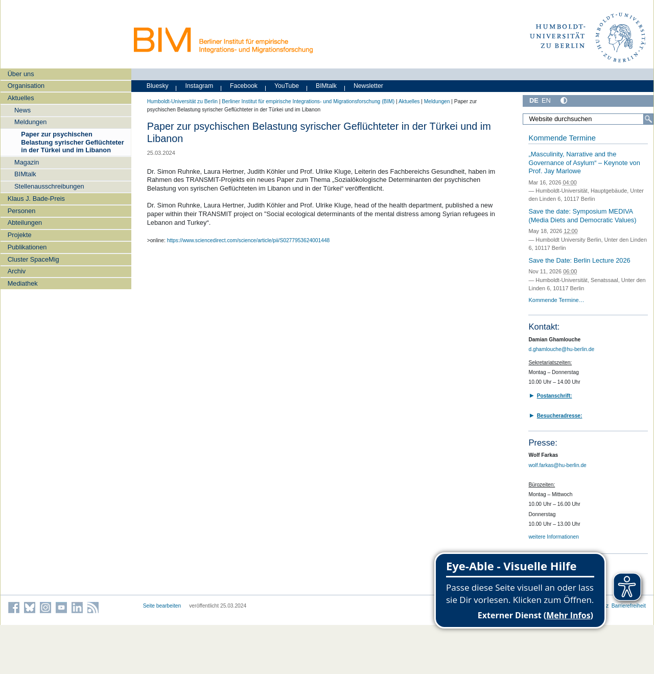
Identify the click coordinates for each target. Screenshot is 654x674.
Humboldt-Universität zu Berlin (182, 101)
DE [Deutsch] (534, 100)
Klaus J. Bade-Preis (36, 198)
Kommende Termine (561, 138)
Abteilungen (25, 222)
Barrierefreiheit (629, 606)
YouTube (286, 85)
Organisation (26, 85)
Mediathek (23, 283)
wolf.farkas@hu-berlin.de (557, 465)
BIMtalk (25, 174)
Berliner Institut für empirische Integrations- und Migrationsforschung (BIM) (308, 101)
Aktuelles (21, 98)
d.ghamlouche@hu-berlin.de (561, 349)
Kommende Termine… (556, 300)
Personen (22, 211)
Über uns (21, 74)
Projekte (20, 235)
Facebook (244, 85)
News (22, 110)
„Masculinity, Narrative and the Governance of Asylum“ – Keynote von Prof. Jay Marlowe (584, 162)
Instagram (199, 85)
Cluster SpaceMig (33, 259)
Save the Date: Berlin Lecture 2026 (579, 260)
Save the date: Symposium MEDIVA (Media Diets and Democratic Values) (582, 215)
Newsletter (368, 85)
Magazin (26, 162)
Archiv (17, 271)
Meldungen (30, 122)
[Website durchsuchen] (588, 119)
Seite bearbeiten (162, 606)
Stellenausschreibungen (49, 186)
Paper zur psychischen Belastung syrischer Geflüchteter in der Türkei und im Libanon (72, 142)
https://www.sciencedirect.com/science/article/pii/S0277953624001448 (248, 240)
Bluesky (158, 85)
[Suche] (648, 119)
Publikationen (27, 247)
